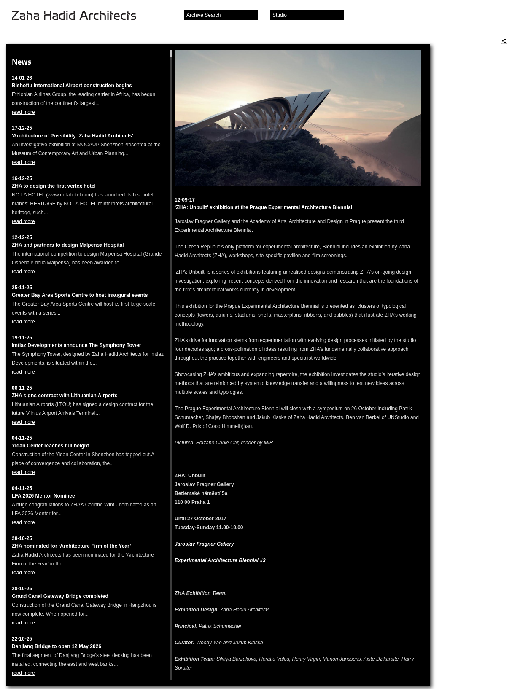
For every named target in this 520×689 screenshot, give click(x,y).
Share (504, 41)
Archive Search (203, 15)
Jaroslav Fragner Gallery (204, 544)
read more (23, 112)
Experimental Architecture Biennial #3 (220, 560)
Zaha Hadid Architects (81, 16)
